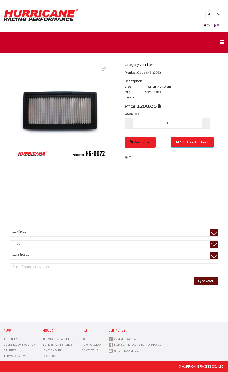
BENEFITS (10, 350)
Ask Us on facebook (192, 142)
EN (217, 25)
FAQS (84, 339)
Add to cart (140, 142)
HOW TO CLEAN (91, 345)
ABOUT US (11, 339)
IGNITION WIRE (52, 350)
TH (207, 25)
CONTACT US (90, 350)
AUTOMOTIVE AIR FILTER (58, 339)
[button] (104, 68)
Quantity (132, 113)
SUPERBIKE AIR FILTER (57, 345)
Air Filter (146, 64)
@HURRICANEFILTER (127, 350)
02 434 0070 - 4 (124, 339)
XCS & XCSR (51, 356)
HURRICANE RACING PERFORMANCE (137, 345)
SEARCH (206, 281)
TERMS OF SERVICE (16, 356)
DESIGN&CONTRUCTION (20, 345)
